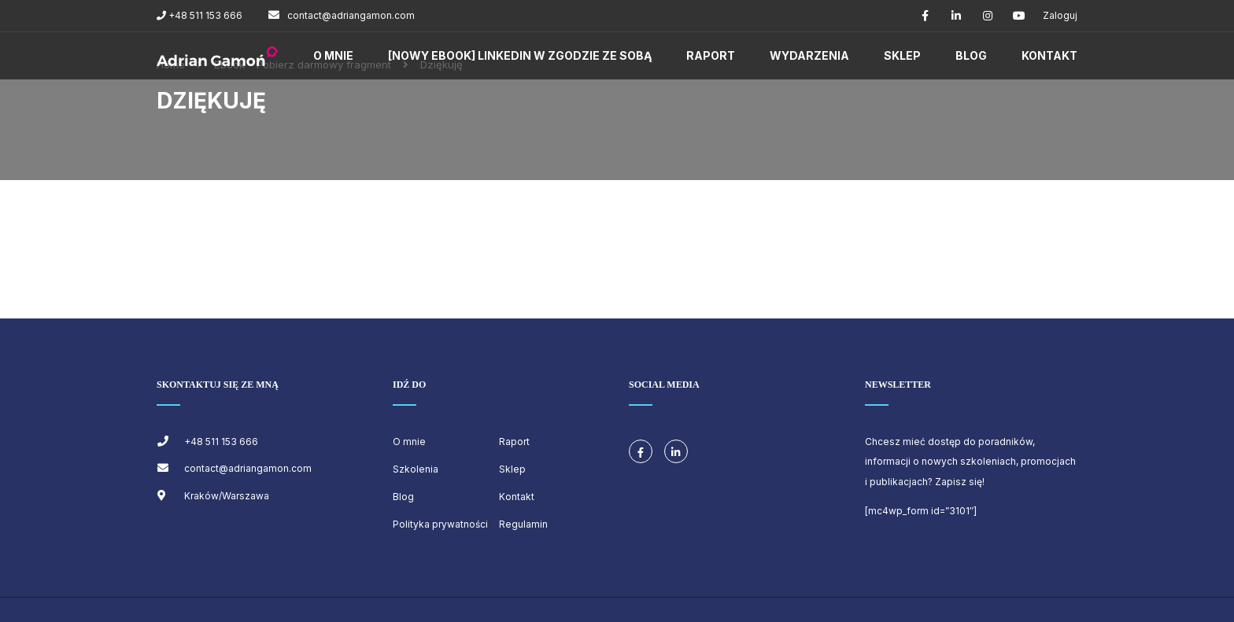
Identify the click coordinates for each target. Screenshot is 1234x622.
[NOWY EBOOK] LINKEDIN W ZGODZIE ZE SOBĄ (520, 55)
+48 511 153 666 (204, 15)
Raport (710, 55)
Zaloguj (1060, 15)
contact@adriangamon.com (351, 15)
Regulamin (523, 524)
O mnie (333, 55)
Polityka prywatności (440, 524)
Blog (971, 55)
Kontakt (1049, 55)
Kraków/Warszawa (226, 496)
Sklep (902, 55)
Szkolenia (415, 469)
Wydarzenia (809, 55)
